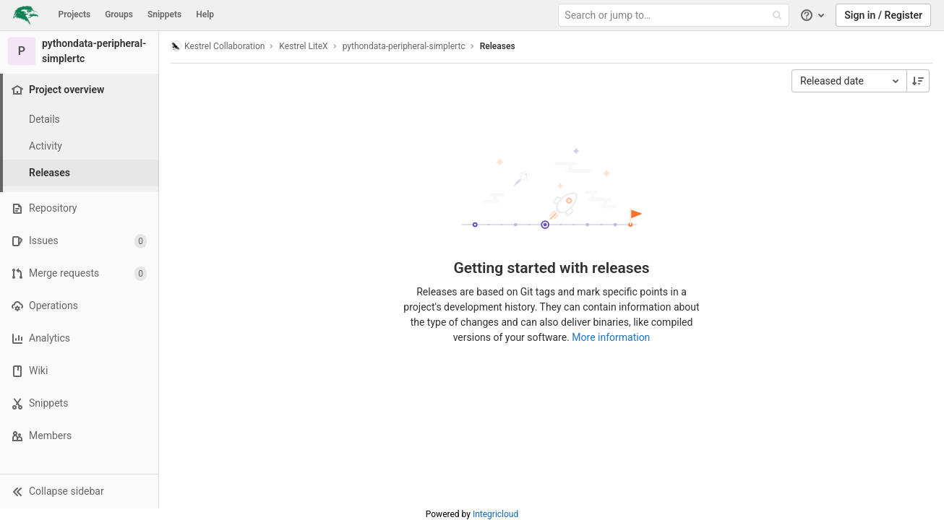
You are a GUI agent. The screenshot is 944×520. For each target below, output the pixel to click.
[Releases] (79, 173)
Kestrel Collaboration (218, 45)
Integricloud (495, 514)
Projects (75, 14)
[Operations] (79, 306)
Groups (119, 14)
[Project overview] (80, 90)
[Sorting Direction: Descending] (918, 80)
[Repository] (79, 208)
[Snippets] (79, 403)
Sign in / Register (883, 15)
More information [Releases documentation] (611, 337)
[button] (79, 491)
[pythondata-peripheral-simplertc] (79, 51)
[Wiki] (79, 371)
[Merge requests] (79, 273)
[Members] (79, 436)
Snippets (164, 14)
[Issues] (79, 241)
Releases (497, 46)
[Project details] (79, 119)
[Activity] (79, 146)
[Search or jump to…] (675, 15)
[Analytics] (79, 338)
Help (205, 14)
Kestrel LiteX (303, 46)
